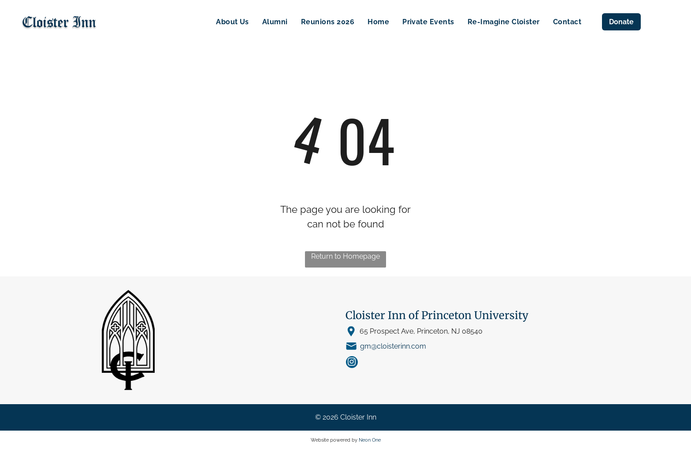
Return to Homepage (345, 256)
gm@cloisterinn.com (393, 346)
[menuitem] (232, 22)
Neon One (370, 440)
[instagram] (352, 363)
